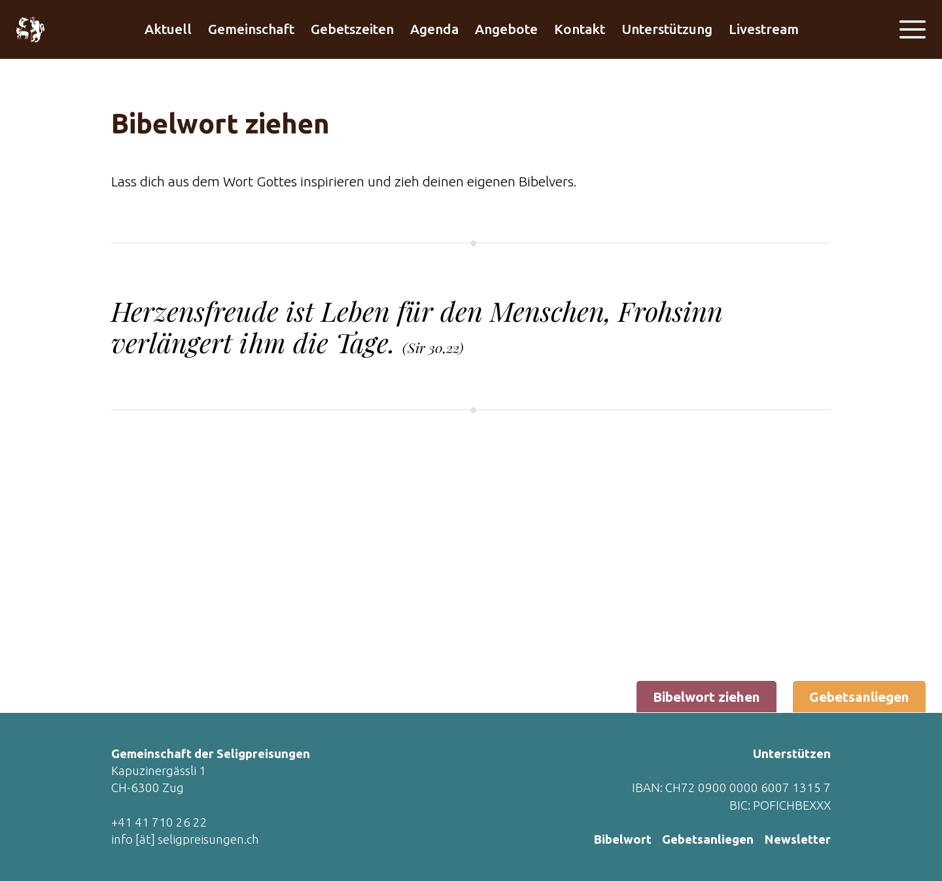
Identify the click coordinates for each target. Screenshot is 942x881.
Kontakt (579, 29)
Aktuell (168, 29)
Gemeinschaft (251, 29)
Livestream (764, 29)
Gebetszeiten (352, 29)
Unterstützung (666, 29)
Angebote (506, 29)
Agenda (434, 29)
